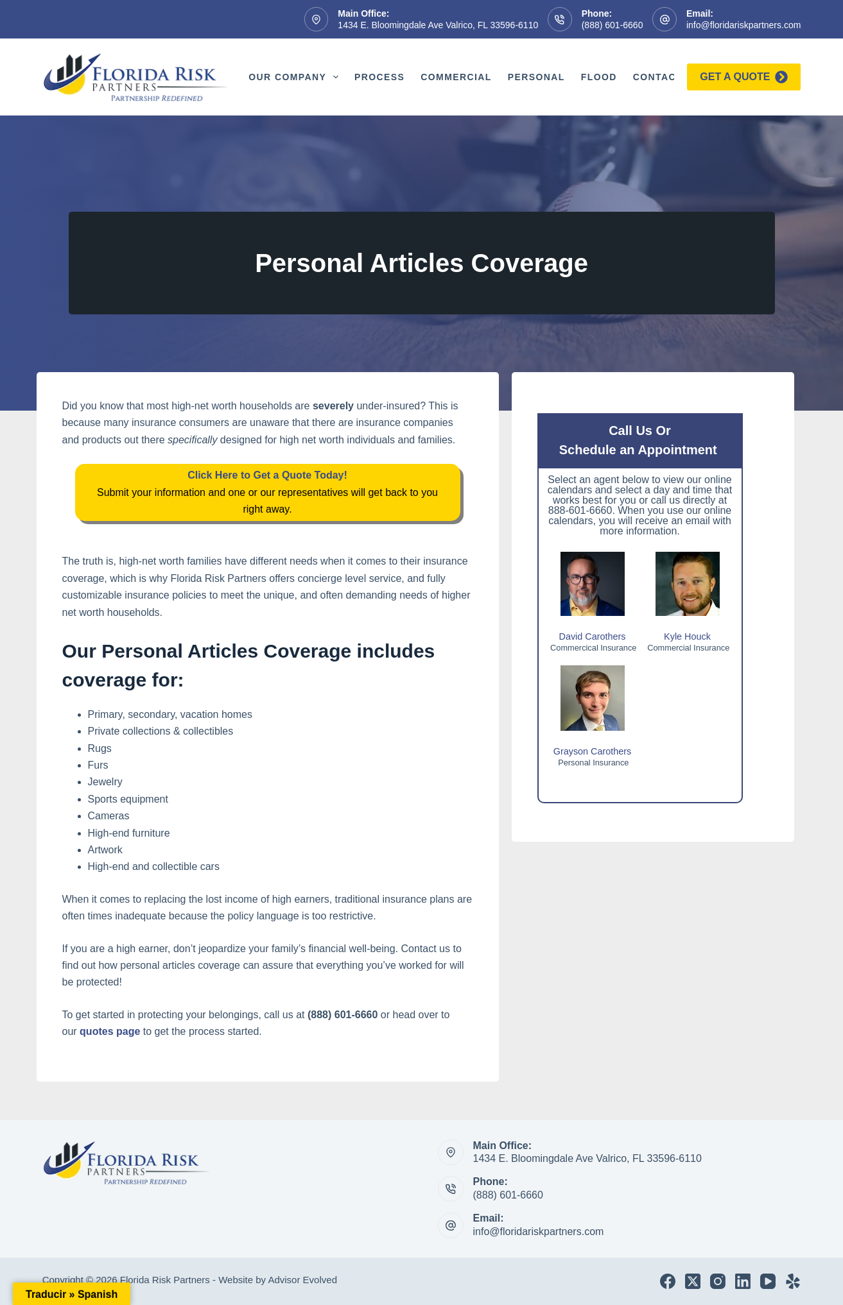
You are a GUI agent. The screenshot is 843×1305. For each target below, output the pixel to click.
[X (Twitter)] (692, 1281)
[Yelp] (793, 1281)
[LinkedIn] (743, 1281)
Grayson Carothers (592, 751)
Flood (599, 77)
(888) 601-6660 (612, 25)
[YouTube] (768, 1281)
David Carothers (592, 636)
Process (379, 77)
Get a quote (744, 77)
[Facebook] (667, 1281)
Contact (666, 77)
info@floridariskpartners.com (743, 25)
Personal (536, 77)
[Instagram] (718, 1281)
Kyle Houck (687, 636)
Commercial (456, 77)
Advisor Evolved (302, 1279)
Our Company (295, 77)
